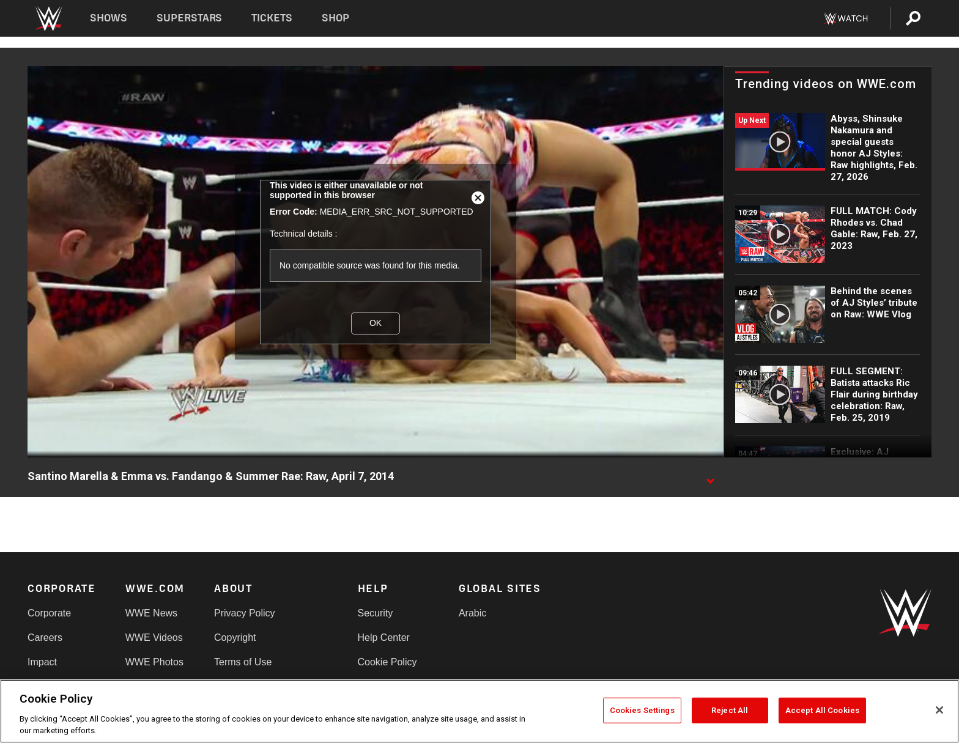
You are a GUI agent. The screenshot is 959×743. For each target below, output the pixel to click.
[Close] (939, 710)
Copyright (235, 637)
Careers (45, 637)
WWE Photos (154, 662)
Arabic (472, 613)
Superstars (190, 18)
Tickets (271, 18)
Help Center (384, 637)
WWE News (151, 613)
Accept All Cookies (822, 710)
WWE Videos (154, 637)
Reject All (729, 710)
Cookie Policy (387, 662)
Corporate (49, 613)
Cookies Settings (642, 710)
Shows (108, 18)
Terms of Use (243, 662)
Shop (335, 18)
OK (375, 323)
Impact (42, 662)
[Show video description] (710, 477)
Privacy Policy (244, 613)
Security (375, 613)
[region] (479, 711)
